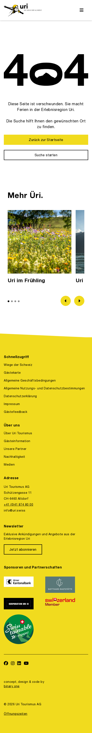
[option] (39, 248)
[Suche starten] (46, 155)
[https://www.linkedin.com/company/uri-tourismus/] (19, 663)
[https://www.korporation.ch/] (22, 603)
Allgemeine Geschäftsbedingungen (30, 380)
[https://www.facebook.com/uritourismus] (6, 663)
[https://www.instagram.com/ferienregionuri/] (13, 663)
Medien (9, 464)
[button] (8, 301)
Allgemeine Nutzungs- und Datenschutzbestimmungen (44, 388)
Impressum (12, 404)
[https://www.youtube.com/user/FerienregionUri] (26, 663)
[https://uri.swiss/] (22, 10)
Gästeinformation (17, 441)
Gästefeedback (15, 412)
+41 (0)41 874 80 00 (18, 504)
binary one (12, 686)
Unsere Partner (15, 449)
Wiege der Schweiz (18, 364)
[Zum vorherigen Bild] (66, 301)
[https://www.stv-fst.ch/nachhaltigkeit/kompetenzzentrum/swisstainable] (22, 629)
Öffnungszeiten (15, 713)
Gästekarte (12, 372)
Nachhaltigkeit (14, 456)
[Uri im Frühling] (39, 248)
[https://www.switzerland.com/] (63, 603)
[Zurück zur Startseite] (46, 140)
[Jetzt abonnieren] (23, 549)
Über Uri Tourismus (18, 433)
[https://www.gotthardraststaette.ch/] (63, 585)
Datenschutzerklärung (20, 396)
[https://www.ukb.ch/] (22, 585)
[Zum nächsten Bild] (79, 301)
